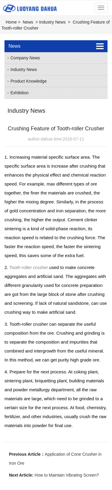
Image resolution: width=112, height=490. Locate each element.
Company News (25, 57)
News (28, 22)
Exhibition (19, 92)
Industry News (52, 22)
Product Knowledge (28, 81)
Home (11, 22)
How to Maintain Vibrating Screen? (67, 475)
